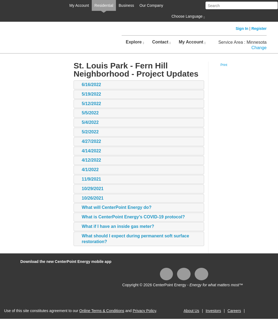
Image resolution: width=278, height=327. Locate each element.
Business (126, 5)
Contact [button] (161, 42)
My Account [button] (192, 42)
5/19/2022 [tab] (88, 94)
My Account (79, 5)
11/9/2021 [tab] (88, 179)
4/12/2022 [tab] (88, 160)
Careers (234, 311)
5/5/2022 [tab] (87, 113)
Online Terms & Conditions (101, 311)
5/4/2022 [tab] (87, 122)
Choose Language (187, 16)
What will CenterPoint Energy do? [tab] (113, 207)
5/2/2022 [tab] (87, 132)
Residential (103, 5)
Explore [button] (135, 42)
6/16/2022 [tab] (88, 84)
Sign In (242, 28)
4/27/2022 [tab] (88, 141)
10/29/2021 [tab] (89, 188)
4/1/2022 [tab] (87, 169)
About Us (191, 311)
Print (223, 65)
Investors (213, 311)
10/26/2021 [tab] (89, 198)
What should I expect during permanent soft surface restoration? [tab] (132, 239)
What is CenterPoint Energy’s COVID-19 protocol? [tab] (130, 217)
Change (259, 47)
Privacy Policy (144, 311)
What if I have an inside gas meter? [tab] (115, 226)
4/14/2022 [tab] (88, 151)
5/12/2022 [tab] (88, 103)
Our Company (151, 5)
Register (259, 28)
